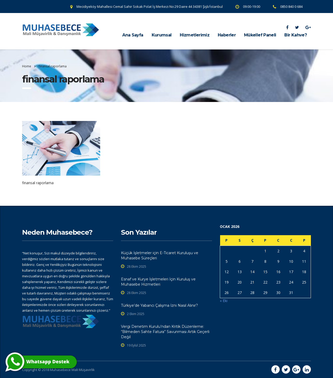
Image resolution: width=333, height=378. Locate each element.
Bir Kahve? (295, 35)
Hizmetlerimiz (194, 35)
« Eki (223, 300)
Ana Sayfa (132, 35)
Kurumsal (162, 35)
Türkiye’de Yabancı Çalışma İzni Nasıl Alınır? (159, 305)
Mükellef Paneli (260, 35)
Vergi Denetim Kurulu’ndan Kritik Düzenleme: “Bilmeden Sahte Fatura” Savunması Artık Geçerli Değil (165, 331)
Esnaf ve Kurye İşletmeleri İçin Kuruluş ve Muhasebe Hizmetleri (158, 282)
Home (26, 66)
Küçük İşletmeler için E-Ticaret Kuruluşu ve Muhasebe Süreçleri (159, 255)
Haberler (227, 35)
